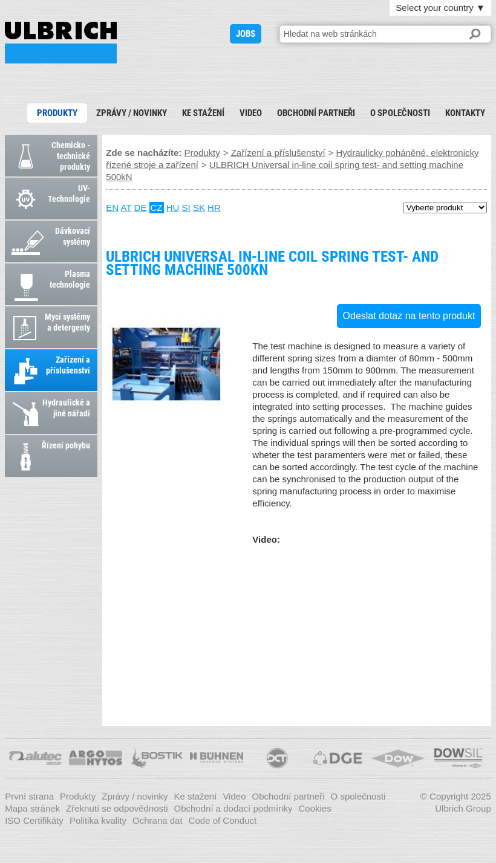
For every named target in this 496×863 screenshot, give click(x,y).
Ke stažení (203, 113)
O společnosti (400, 113)
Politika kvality (98, 820)
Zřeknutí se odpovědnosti (117, 808)
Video (251, 113)
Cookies (314, 808)
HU (173, 207)
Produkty (57, 113)
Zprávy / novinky (131, 113)
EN (112, 207)
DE (140, 207)
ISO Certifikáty (34, 820)
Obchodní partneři (316, 113)
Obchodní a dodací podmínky (233, 808)
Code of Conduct (223, 820)
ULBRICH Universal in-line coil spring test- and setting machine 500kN (61, 42)
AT (126, 207)
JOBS (245, 33)
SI (186, 207)
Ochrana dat (157, 820)
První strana (29, 796)
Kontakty (465, 113)
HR (214, 207)
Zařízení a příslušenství (278, 152)
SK (199, 207)
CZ (157, 207)
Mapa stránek (32, 808)
